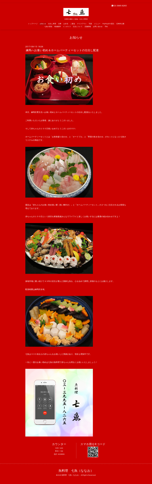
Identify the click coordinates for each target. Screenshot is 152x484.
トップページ (33, 24)
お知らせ (43, 24)
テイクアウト (82, 24)
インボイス (67, 26)
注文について (77, 26)
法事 (59, 24)
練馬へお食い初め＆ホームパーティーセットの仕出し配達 (62, 50)
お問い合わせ (97, 26)
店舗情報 (88, 26)
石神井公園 (120, 24)
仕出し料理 (52, 24)
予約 (106, 26)
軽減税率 (57, 26)
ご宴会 (72, 24)
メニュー (97, 24)
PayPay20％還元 (108, 24)
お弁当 (65, 24)
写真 (90, 24)
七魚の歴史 (48, 26)
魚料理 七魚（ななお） (76, 470)
